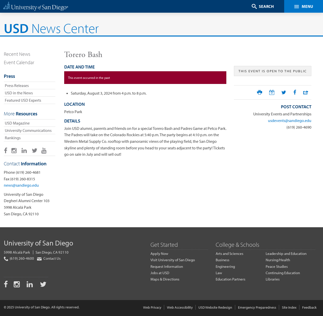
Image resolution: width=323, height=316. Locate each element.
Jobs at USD (159, 272)
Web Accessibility (180, 307)
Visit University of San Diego (172, 259)
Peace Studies (277, 266)
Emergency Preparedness (257, 307)
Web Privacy (152, 307)
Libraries (273, 279)
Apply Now (159, 253)
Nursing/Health (278, 259)
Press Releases (17, 85)
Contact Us (48, 258)
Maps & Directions (164, 279)
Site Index (289, 307)
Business (222, 259)
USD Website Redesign (215, 307)
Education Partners (230, 279)
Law (219, 272)
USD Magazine (17, 123)
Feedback (309, 307)
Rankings (13, 137)
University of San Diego (38, 242)
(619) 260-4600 (19, 258)
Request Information (166, 266)
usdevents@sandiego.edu (289, 120)
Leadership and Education (286, 253)
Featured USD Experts (23, 100)
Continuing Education (283, 272)
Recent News (17, 54)
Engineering (225, 266)
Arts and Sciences (229, 253)
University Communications (28, 130)
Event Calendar (19, 62)
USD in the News (19, 92)
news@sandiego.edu (21, 185)
